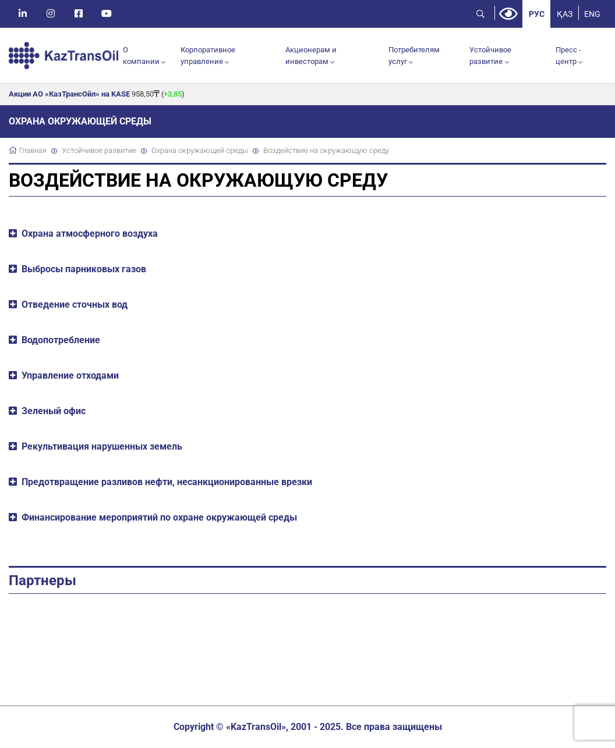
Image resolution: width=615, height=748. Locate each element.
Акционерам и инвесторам (311, 55)
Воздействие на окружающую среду (326, 150)
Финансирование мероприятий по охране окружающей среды (159, 517)
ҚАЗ (564, 14)
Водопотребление (61, 339)
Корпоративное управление (208, 55)
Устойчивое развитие (490, 55)
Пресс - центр (568, 55)
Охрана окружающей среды (199, 150)
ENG (592, 14)
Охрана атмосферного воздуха (90, 233)
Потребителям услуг (414, 55)
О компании (141, 55)
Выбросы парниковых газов (84, 269)
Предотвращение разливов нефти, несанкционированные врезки (167, 481)
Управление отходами (70, 375)
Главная (33, 150)
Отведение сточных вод (75, 304)
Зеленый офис (54, 410)
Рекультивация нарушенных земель (102, 446)
